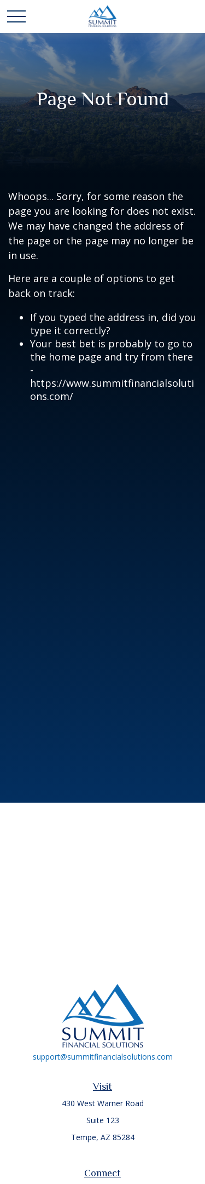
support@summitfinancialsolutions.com (103, 1056)
